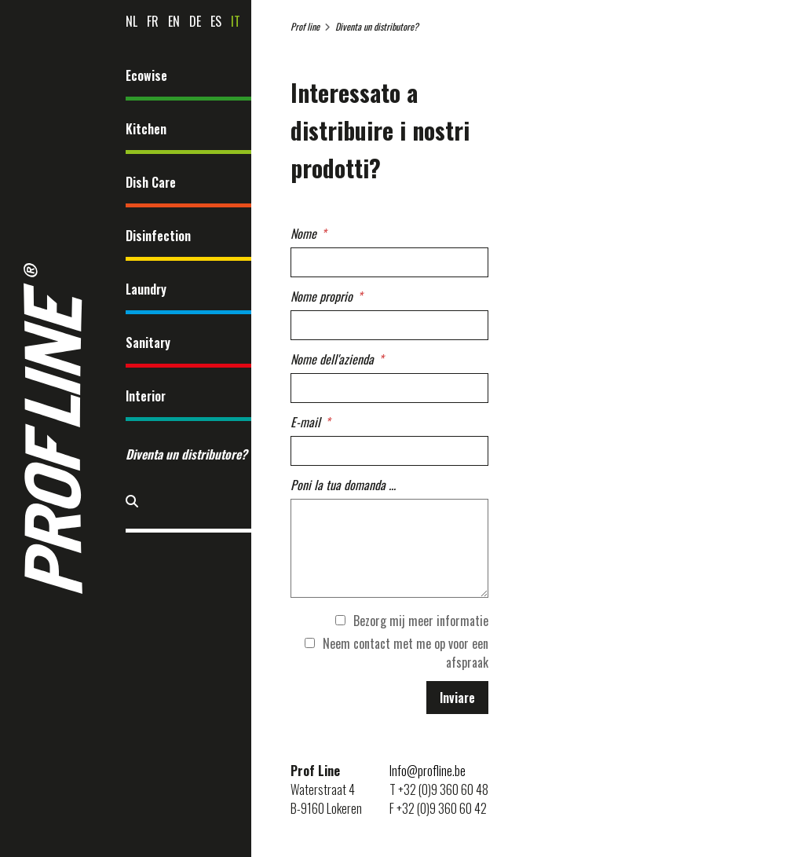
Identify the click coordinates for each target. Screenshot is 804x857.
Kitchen (146, 128)
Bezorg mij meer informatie (411, 620)
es (215, 21)
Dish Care (151, 182)
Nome (303, 233)
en (174, 21)
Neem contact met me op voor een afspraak (396, 653)
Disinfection (158, 235)
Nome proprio (322, 296)
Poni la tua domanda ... (343, 484)
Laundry (146, 289)
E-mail (305, 421)
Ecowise (146, 75)
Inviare (457, 697)
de (195, 21)
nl (131, 21)
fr (153, 21)
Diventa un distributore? (186, 454)
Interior (146, 395)
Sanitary (148, 342)
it (235, 21)
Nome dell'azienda (332, 359)
